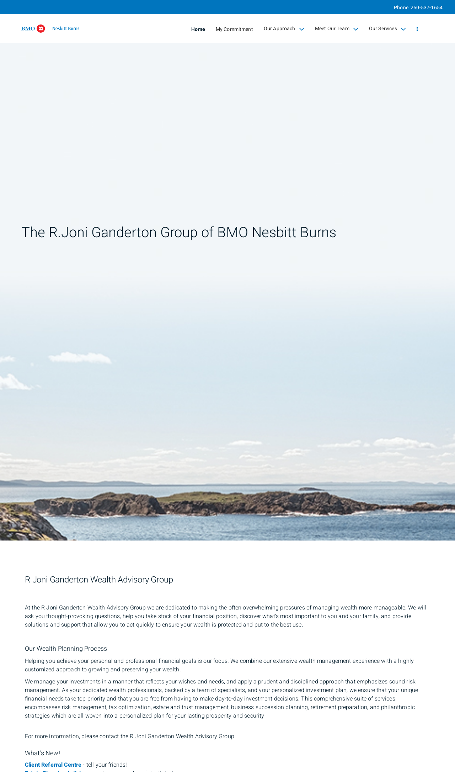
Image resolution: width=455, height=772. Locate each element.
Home (198, 29)
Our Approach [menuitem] (284, 29)
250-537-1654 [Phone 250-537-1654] (427, 7)
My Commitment (234, 29)
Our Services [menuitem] (387, 29)
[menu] (417, 29)
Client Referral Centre (53, 765)
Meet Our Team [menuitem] (336, 29)
